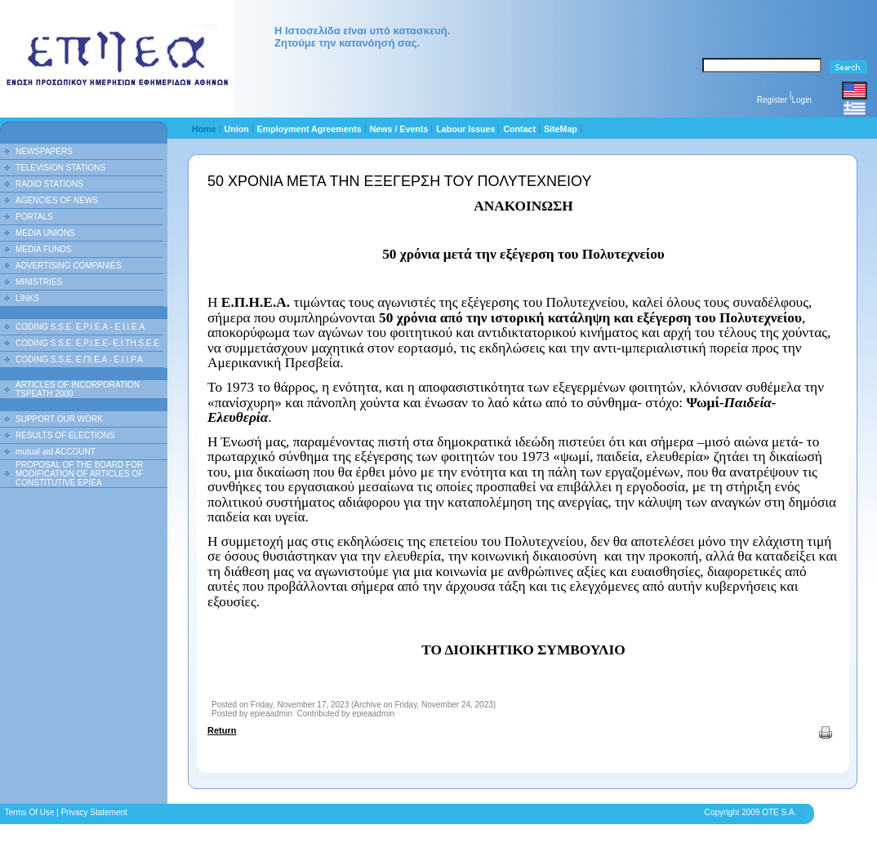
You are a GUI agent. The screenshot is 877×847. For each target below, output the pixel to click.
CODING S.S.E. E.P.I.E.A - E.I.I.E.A (80, 326)
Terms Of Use (29, 812)
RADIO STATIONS (49, 184)
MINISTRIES (39, 281)
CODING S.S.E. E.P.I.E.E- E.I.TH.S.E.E (87, 343)
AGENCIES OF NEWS (57, 200)
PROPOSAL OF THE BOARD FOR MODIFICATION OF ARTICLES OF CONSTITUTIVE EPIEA (79, 473)
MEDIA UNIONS (45, 232)
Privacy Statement (94, 812)
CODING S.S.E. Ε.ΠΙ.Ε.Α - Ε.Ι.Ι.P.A (79, 359)
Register (772, 99)
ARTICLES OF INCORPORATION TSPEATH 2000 (78, 389)
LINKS (27, 298)
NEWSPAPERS (44, 151)
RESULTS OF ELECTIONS (65, 435)
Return (221, 730)
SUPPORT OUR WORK (59, 419)
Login (801, 99)
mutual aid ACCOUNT (56, 451)
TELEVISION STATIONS (60, 167)
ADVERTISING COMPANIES (69, 265)
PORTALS (34, 216)
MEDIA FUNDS (43, 249)
